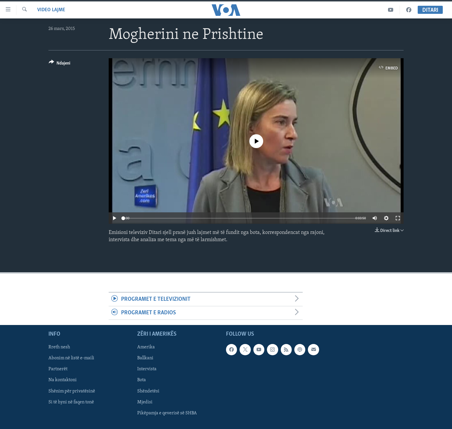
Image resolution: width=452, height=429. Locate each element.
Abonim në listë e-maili (71, 358)
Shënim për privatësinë (71, 391)
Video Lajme (51, 10)
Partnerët (57, 369)
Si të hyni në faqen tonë (71, 402)
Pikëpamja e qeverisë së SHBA (167, 413)
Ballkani (145, 358)
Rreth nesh (59, 347)
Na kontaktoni (62, 380)
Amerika (146, 347)
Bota (141, 380)
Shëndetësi (148, 391)
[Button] (59, 64)
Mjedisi (144, 402)
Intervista (147, 369)
